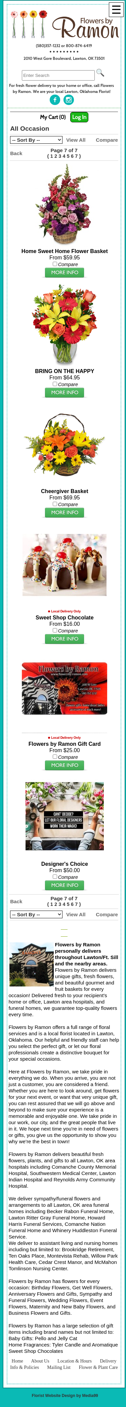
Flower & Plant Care (98, 1367)
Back (16, 153)
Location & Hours (74, 1361)
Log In (79, 117)
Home (17, 1361)
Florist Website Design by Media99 (65, 1395)
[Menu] (116, 10)
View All (75, 140)
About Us (40, 1361)
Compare (107, 140)
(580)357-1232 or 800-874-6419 (64, 45)
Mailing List (59, 1367)
